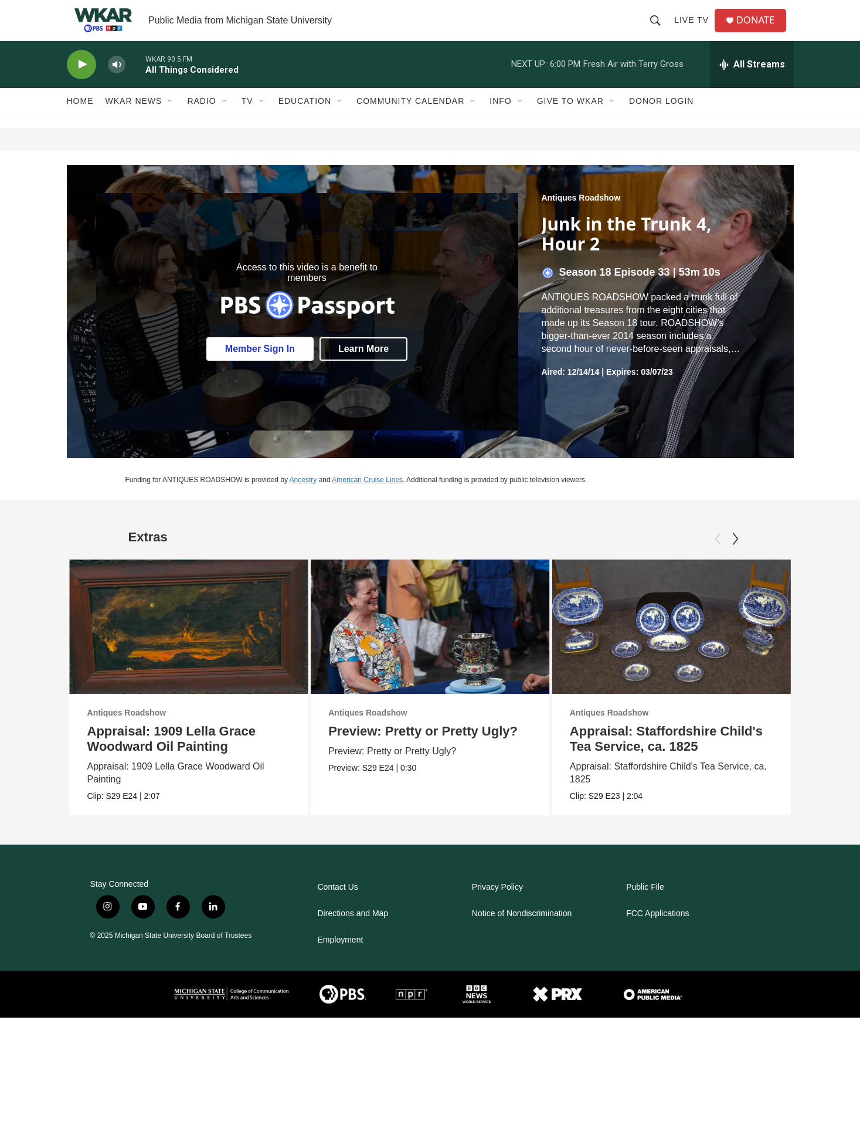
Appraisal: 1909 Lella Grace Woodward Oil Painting (171, 759)
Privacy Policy (497, 907)
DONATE (760, 31)
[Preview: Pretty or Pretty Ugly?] (466, 647)
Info (500, 122)
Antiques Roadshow (581, 218)
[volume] (117, 85)
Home (80, 122)
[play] (81, 85)
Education (304, 122)
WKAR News (134, 122)
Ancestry (303, 500)
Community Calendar (410, 122)
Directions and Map (353, 934)
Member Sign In (260, 370)
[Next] (735, 559)
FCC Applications (657, 934)
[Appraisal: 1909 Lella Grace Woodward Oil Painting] (189, 647)
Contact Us (338, 907)
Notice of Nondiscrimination (522, 934)
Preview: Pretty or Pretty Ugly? (459, 751)
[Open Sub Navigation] (170, 122)
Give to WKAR (570, 122)
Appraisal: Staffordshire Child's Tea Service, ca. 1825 (656, 759)
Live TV (695, 30)
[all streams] (752, 85)
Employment (340, 960)
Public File (645, 907)
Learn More (363, 370)
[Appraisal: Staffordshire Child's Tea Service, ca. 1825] (662, 647)
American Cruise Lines (367, 500)
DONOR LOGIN (661, 122)
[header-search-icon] (659, 30)
